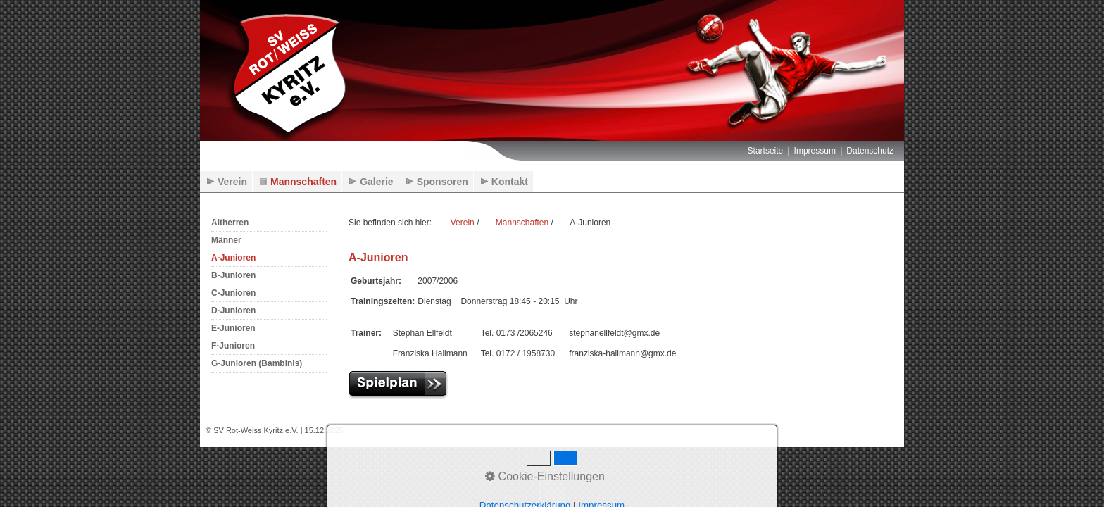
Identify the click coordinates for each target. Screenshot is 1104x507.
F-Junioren (233, 346)
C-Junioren (233, 293)
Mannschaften (303, 181)
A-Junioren (233, 258)
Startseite (766, 151)
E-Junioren (233, 328)
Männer (226, 240)
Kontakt (509, 181)
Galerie (376, 181)
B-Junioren (233, 275)
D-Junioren (233, 310)
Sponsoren (442, 181)
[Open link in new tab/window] (404, 384)
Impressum (815, 151)
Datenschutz (869, 151)
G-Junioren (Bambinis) (256, 363)
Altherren (230, 222)
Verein (232, 181)
